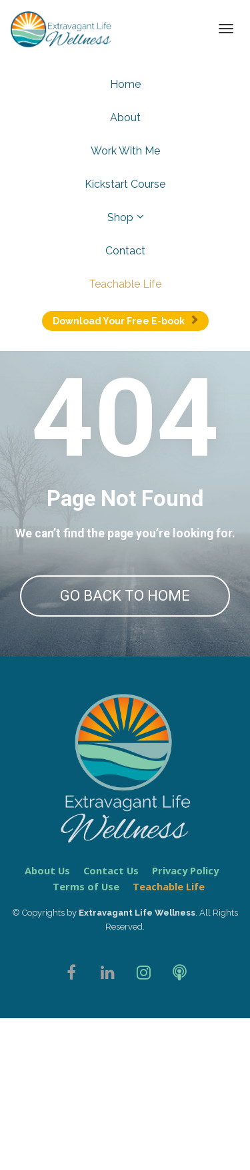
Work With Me (125, 151)
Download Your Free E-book (125, 321)
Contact (125, 250)
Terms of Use (86, 1060)
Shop (120, 217)
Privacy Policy (185, 1044)
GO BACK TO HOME (125, 595)
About (125, 117)
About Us (47, 1044)
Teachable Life (125, 284)
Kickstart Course (125, 184)
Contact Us (111, 1044)
